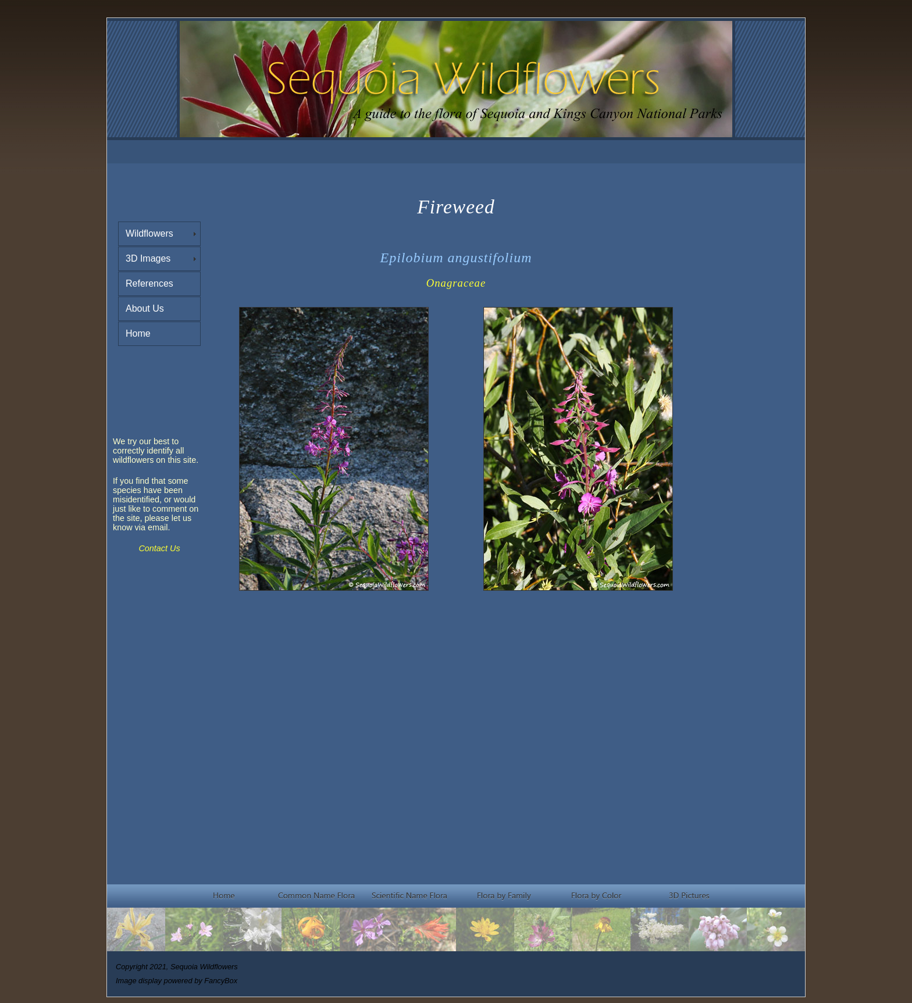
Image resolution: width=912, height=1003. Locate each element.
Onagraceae (456, 283)
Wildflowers (149, 233)
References (149, 283)
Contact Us (159, 548)
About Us (145, 308)
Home (138, 333)
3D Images (148, 258)
